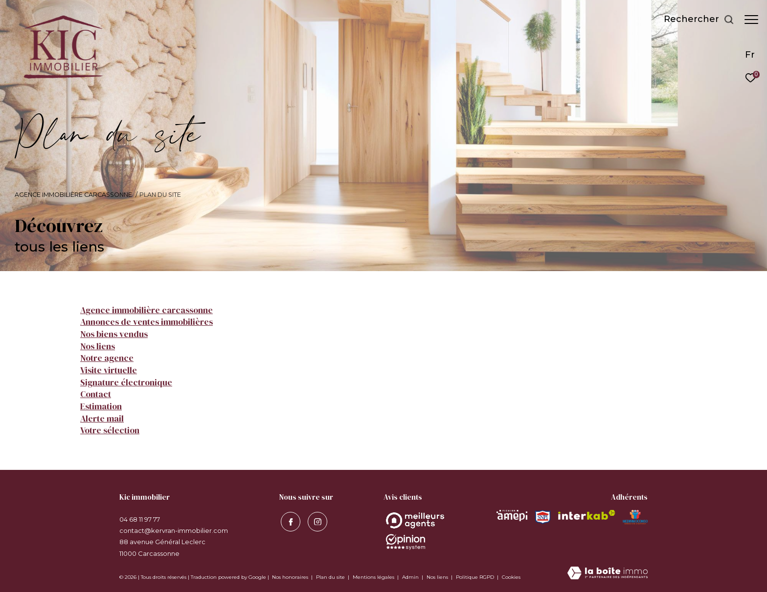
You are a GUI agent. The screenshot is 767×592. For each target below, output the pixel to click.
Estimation (101, 406)
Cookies (511, 577)
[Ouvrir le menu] (751, 19)
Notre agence (107, 358)
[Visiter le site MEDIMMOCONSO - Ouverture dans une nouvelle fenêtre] (635, 517)
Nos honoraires (290, 577)
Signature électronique (126, 382)
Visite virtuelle (108, 370)
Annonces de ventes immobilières (146, 322)
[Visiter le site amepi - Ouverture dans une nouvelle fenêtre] (511, 515)
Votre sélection (109, 430)
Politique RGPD (475, 577)
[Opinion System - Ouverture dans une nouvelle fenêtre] (415, 520)
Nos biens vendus (114, 334)
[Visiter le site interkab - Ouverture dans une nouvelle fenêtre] (587, 515)
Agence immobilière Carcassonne (73, 194)
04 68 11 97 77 (139, 519)
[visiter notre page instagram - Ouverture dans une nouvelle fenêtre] (316, 520)
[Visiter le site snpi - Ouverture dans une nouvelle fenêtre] (542, 517)
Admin (411, 577)
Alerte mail (102, 418)
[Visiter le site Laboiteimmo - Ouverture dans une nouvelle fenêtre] (607, 574)
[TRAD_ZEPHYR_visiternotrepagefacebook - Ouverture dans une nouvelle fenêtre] (289, 520)
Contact (95, 394)
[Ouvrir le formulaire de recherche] (694, 19)
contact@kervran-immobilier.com (173, 530)
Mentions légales (374, 577)
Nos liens (97, 346)
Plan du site (331, 577)
